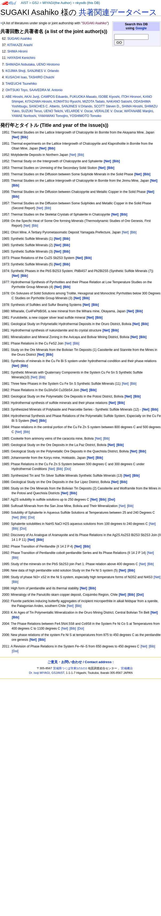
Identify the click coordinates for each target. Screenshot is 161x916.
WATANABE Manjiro (138, 111)
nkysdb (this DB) (87, 3)
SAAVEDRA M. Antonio (46, 90)
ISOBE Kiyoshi (108, 97)
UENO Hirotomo (48, 64)
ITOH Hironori (131, 97)
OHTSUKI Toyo (16, 90)
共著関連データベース (118, 12)
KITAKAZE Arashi (19, 45)
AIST (24, 3)
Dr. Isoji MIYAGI (39, 672)
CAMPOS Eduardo (54, 97)
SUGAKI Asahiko (19, 38)
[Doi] (67, 469)
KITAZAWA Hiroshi (38, 101)
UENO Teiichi (53, 111)
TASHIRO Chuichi (41, 77)
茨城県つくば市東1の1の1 (70, 668)
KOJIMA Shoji (16, 71)
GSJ (35, 3)
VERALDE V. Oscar (108, 111)
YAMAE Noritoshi (24, 116)
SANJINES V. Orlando (43, 71)
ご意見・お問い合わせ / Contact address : (80, 662)
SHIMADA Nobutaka (20, 64)
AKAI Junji (31, 97)
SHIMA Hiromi (17, 51)
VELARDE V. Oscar (79, 111)
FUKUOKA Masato (83, 97)
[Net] (72, 155)
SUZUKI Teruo (31, 111)
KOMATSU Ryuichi (67, 101)
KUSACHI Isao (16, 77)
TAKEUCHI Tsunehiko (21, 84)
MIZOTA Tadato (93, 101)
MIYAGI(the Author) (56, 3)
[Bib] (80, 155)
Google (141, 28)
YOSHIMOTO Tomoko (85, 116)
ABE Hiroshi (14, 97)
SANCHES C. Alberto (44, 106)
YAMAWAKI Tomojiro (53, 116)
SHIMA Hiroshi (132, 106)
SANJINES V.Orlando (76, 106)
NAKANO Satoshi (119, 101)
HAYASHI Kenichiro (21, 58)
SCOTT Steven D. (107, 106)
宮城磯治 (127, 668)
